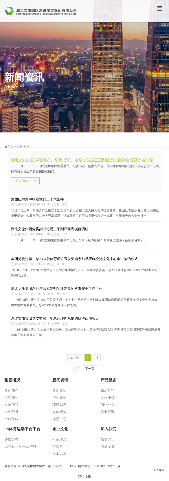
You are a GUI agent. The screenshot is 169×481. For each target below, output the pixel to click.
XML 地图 (84, 476)
